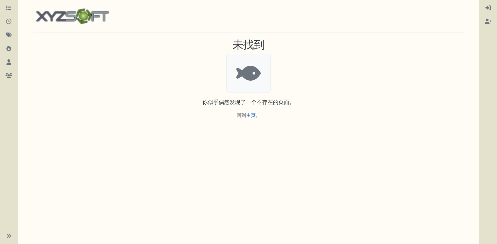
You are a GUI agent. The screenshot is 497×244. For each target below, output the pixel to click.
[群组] (9, 75)
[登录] (488, 8)
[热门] (9, 48)
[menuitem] (488, 8)
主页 (251, 115)
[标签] (9, 35)
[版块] (9, 8)
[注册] (488, 21)
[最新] (9, 21)
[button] (9, 235)
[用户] (9, 62)
